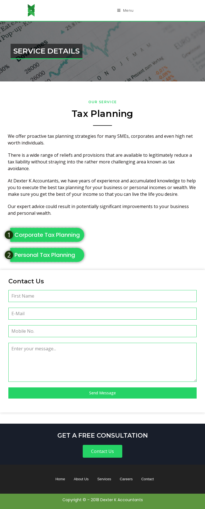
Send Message (102, 392)
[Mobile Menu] (125, 10)
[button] (102, 451)
